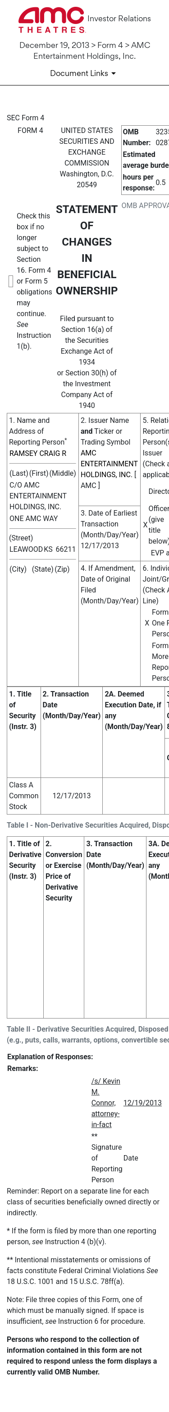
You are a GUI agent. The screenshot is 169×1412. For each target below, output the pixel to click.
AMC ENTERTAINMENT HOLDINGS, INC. (109, 464)
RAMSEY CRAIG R (37, 453)
